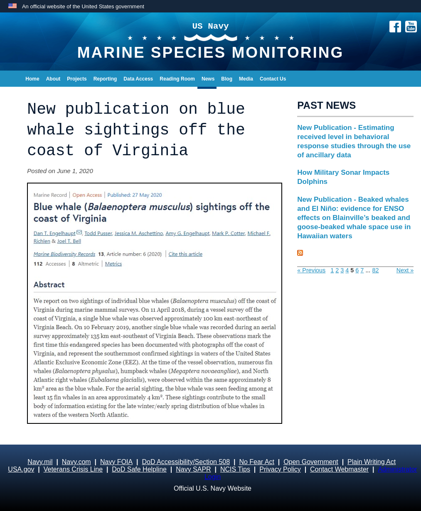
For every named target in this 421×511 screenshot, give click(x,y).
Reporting (105, 79)
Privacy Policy (280, 469)
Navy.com (76, 461)
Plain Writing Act (371, 461)
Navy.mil (39, 461)
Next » (405, 270)
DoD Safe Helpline (139, 469)
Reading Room (177, 79)
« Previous (311, 270)
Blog (226, 79)
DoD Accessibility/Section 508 (186, 461)
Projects (76, 79)
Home (32, 79)
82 (375, 270)
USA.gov (21, 469)
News (208, 79)
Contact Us (273, 79)
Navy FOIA (116, 461)
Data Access (138, 79)
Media (246, 79)
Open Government (310, 461)
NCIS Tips (235, 469)
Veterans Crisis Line (73, 469)
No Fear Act (256, 461)
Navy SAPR (193, 469)
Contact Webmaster (339, 469)
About (53, 79)
